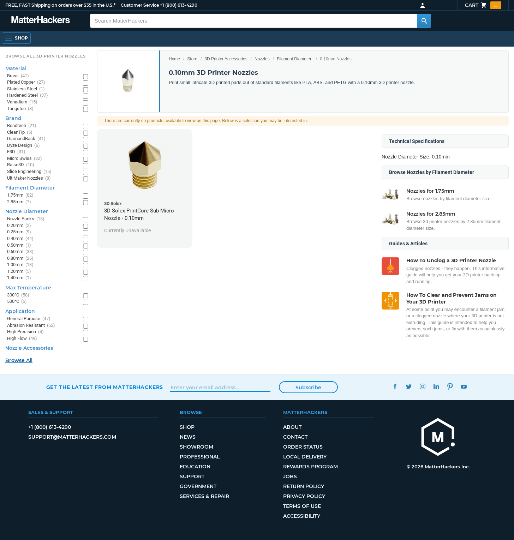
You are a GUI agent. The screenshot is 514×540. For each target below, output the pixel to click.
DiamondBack (26, 139)
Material (15, 68)
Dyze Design (23, 145)
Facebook (395, 386)
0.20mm (19, 225)
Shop (187, 427)
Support (192, 476)
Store (192, 58)
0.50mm (19, 245)
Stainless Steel (26, 89)
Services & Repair (204, 496)
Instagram (423, 386)
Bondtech (21, 125)
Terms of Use (302, 506)
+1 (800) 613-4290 (178, 5)
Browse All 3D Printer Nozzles (45, 56)
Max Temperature (28, 287)
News (188, 437)
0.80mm (20, 258)
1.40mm (19, 278)
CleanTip (19, 132)
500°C (17, 301)
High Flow (22, 338)
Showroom (196, 447)
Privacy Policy (304, 496)
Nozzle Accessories (29, 348)
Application (20, 311)
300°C (18, 295)
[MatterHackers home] (40, 20)
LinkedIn (436, 386)
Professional (200, 457)
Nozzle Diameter (26, 211)
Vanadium (22, 102)
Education (195, 466)
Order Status (303, 447)
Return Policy (303, 486)
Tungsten (20, 109)
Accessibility (301, 516)
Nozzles (262, 58)
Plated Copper (26, 82)
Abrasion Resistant (31, 325)
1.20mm (19, 271)
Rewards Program (310, 466)
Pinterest (450, 386)
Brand (13, 118)
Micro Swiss (24, 158)
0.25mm (19, 232)
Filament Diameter (294, 58)
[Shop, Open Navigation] (16, 38)
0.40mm (20, 238)
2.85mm (19, 202)
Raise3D (20, 165)
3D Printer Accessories (225, 58)
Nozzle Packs (25, 219)
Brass (18, 76)
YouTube (464, 386)
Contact (295, 437)
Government (198, 486)
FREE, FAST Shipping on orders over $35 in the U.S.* (60, 5)
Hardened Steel (27, 95)
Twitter (409, 386)
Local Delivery (305, 457)
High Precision (25, 332)
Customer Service (140, 5)
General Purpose (28, 319)
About (292, 427)
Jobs (290, 476)
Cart (483, 5)
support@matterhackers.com (72, 437)
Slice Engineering (29, 171)
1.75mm (20, 195)
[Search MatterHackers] (424, 21)
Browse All (18, 360)
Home (174, 58)
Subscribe (308, 387)
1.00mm (20, 265)
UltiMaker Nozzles (29, 178)
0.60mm (20, 251)
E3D (16, 152)
